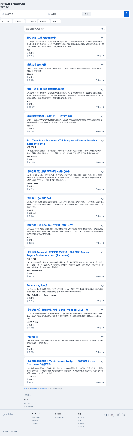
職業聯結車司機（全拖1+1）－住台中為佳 (49, 116)
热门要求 (29, 395)
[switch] (103, 29)
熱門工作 (27, 403)
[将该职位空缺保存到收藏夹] (102, 38)
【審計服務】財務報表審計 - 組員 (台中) (49, 171)
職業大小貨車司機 (36, 64)
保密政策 (81, 426)
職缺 (79, 420)
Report (100, 56)
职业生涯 (35, 423)
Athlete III (32, 336)
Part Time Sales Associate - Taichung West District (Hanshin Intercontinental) (62, 142)
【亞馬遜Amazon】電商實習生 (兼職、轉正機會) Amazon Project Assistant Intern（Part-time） (58, 254)
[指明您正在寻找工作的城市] (69, 14)
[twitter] (118, 415)
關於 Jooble (36, 417)
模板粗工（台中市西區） (40, 198)
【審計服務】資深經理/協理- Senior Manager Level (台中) (59, 309)
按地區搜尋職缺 (29, 406)
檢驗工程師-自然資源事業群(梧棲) (45, 89)
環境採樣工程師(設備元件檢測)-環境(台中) (50, 225)
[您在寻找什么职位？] (23, 14)
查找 (126, 14)
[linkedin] (124, 415)
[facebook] (106, 415)
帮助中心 (35, 420)
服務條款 (81, 423)
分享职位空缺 (59, 417)
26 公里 (87, 14)
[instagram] (112, 415)
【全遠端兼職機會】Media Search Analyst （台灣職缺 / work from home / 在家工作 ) (61, 363)
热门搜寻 (81, 417)
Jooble (15, 431)
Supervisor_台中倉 (37, 285)
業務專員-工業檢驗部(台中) (42, 37)
